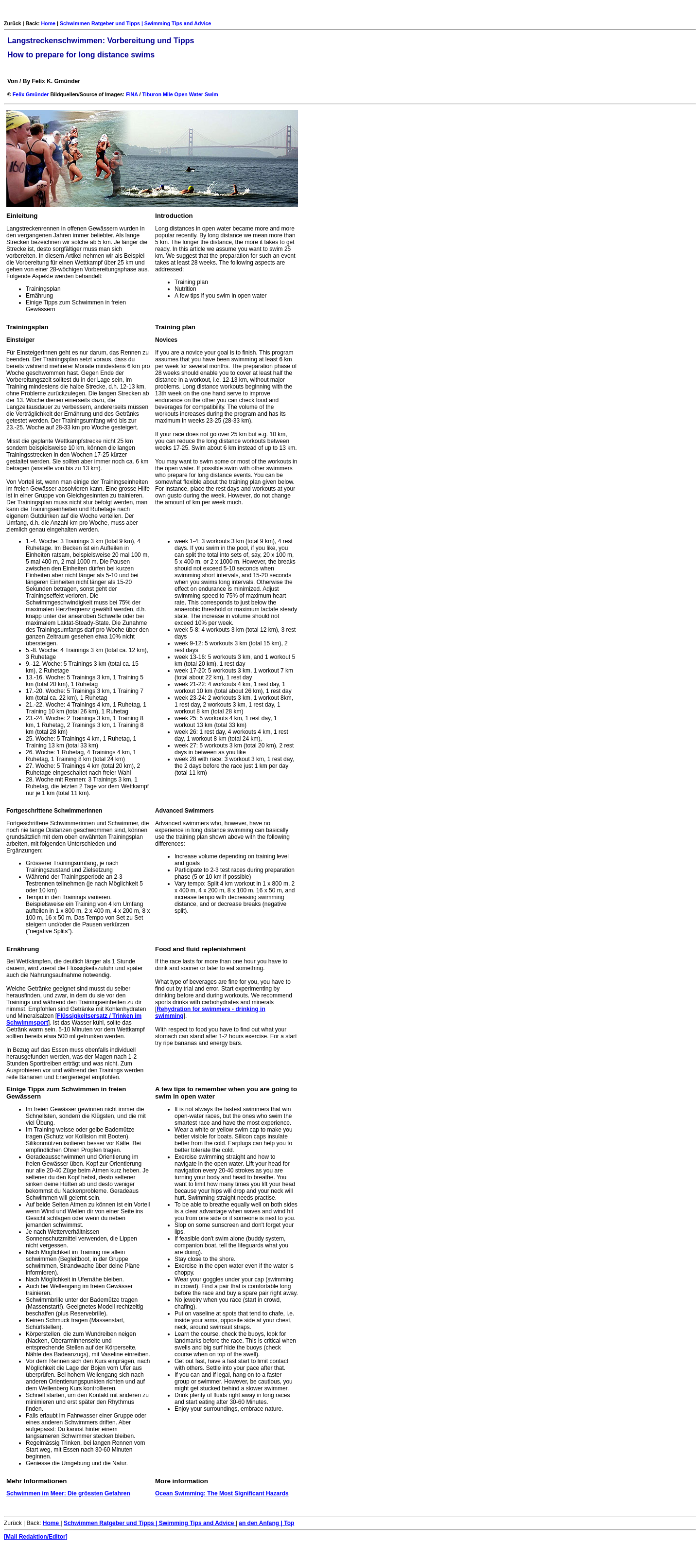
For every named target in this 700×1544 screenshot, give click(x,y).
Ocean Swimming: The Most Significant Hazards (222, 1493)
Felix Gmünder (31, 94)
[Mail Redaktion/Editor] (36, 1536)
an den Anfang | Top (266, 1523)
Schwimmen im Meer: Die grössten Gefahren (68, 1493)
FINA (132, 94)
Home (49, 23)
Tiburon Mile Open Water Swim (180, 94)
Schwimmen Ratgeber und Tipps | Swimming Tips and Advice (135, 23)
